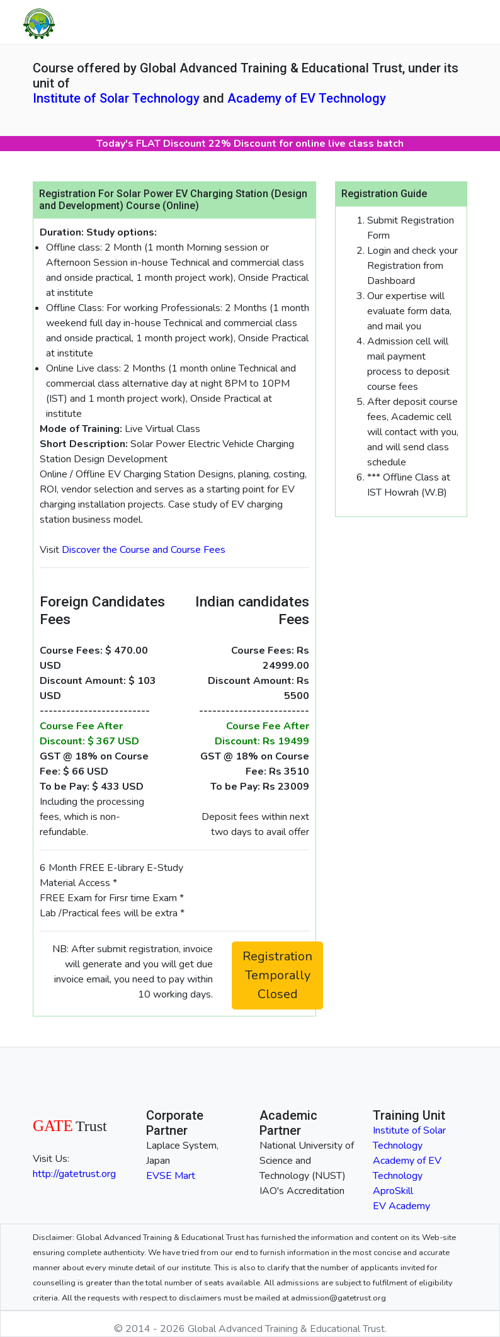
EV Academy (401, 1206)
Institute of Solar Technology (116, 98)
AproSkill (393, 1191)
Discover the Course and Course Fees (143, 550)
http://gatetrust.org (74, 1174)
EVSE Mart (170, 1176)
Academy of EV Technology (306, 98)
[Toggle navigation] (463, 22)
